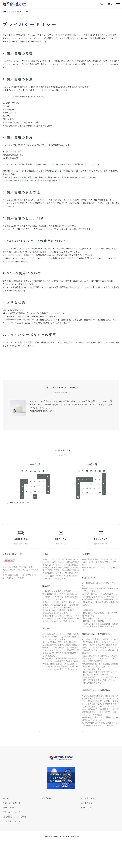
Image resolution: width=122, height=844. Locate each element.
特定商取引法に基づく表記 (14, 817)
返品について (8, 807)
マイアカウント (87, 798)
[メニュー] (118, 4)
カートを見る (86, 803)
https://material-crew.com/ (41, 411)
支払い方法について (11, 812)
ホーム (5, 11)
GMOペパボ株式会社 (64, 35)
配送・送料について (11, 803)
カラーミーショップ (26, 38)
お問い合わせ (86, 807)
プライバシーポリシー (12, 821)
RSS (43, 798)
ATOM (49, 798)
